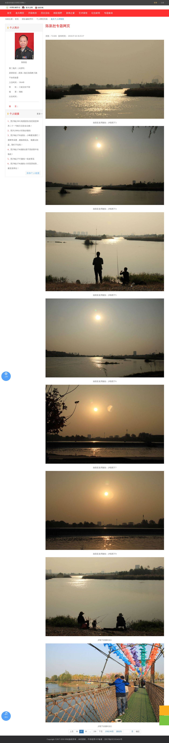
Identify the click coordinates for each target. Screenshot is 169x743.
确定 (138, 731)
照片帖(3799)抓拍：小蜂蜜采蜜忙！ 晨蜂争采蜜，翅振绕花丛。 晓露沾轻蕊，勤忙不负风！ (24, 140)
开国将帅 (32, 13)
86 (77, 731)
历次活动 (45, 13)
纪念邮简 (95, 13)
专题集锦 (108, 13)
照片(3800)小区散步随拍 (21, 131)
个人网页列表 (42, 19)
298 (94, 731)
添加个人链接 (33, 173)
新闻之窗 (70, 13)
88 (86, 731)
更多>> (40, 114)
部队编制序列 (27, 19)
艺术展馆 (83, 13)
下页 (101, 731)
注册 (162, 3)
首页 (9, 13)
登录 (155, 3)
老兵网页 (19, 13)
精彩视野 (57, 13)
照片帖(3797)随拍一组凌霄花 (22, 159)
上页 (72, 731)
